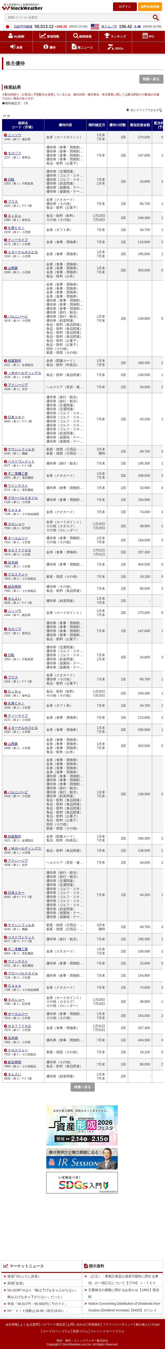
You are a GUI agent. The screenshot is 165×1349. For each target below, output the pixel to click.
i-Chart (155, 1324)
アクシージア (18, 385)
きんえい (14, 598)
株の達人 (142, 1324)
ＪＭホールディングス (24, 373)
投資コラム (80, 1331)
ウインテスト (18, 485)
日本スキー (16, 417)
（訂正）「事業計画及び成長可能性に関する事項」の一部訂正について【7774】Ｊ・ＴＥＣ (123, 1279)
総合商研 (14, 586)
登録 (150, 6)
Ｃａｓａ (14, 510)
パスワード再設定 (53, 1324)
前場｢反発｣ (15, 1283)
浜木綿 (13, 562)
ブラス (13, 201)
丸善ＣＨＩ (16, 228)
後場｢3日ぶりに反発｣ (23, 1276)
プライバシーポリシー (118, 1324)
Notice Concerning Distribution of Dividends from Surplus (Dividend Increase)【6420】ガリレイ (124, 1307)
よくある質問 (29, 1324)
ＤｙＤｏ (14, 216)
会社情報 (11, 1324)
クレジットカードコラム (107, 1331)
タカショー (16, 524)
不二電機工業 (18, 474)
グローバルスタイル (23, 498)
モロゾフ (14, 153)
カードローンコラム (57, 1331)
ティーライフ (18, 240)
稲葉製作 (14, 361)
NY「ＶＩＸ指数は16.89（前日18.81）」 (38, 1311)
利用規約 (94, 1324)
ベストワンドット (21, 461)
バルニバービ (18, 316)
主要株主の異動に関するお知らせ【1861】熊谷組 (123, 1293)
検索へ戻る (151, 79)
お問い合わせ (76, 1324)
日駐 (11, 179)
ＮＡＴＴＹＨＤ (19, 550)
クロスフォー (18, 574)
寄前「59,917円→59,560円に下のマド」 (37, 1304)
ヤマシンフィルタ (21, 449)
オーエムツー (18, 538)
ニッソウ (14, 135)
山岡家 (13, 268)
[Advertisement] (82, 1226)
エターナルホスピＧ (23, 252)
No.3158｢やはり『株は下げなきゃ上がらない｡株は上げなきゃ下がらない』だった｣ (42, 1293)
